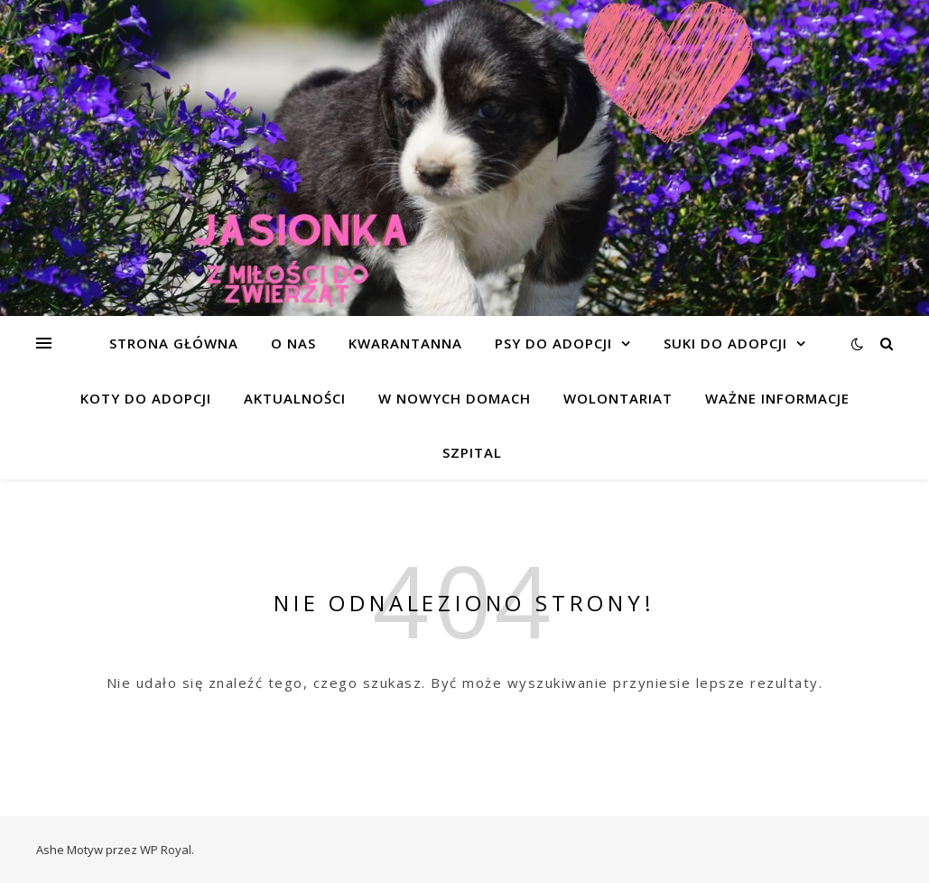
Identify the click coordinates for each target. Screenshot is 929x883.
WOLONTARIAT (618, 398)
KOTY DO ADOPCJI (145, 398)
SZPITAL (472, 452)
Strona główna (173, 343)
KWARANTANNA (405, 343)
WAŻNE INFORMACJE (777, 398)
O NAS (293, 343)
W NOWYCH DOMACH (454, 398)
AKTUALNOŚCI (295, 398)
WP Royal (165, 849)
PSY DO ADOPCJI (553, 343)
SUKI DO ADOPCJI (725, 343)
